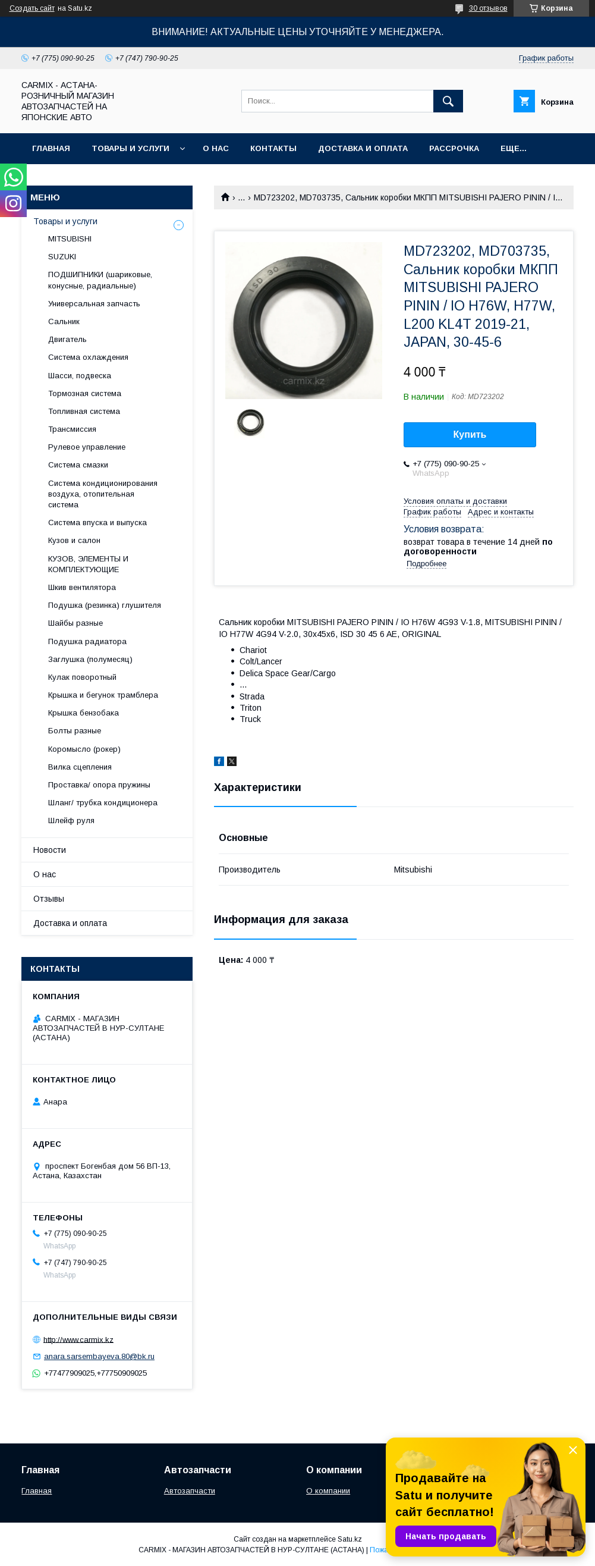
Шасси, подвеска (79, 375)
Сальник (64, 321)
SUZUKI (62, 256)
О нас (216, 148)
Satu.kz (350, 1539)
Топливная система (84, 411)
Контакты (273, 148)
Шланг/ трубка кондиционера (103, 802)
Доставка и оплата (363, 148)
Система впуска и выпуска (97, 522)
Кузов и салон (74, 540)
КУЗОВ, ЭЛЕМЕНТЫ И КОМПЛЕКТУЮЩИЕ (88, 564)
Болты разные (74, 730)
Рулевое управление (86, 447)
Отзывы (48, 898)
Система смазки (78, 464)
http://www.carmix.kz (78, 1339)
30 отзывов (488, 8)
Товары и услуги (130, 148)
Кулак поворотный (82, 677)
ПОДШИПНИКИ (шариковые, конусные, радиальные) (100, 280)
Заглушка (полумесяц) (90, 659)
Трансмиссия (72, 429)
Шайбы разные (75, 623)
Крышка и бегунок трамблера (103, 695)
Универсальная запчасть (94, 303)
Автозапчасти (189, 1490)
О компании (328, 1490)
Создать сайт (32, 8)
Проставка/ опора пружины (99, 784)
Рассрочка (454, 148)
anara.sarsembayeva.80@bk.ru (99, 1356)
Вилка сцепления (80, 766)
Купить (470, 434)
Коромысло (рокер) (84, 749)
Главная (51, 148)
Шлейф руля (71, 820)
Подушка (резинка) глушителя (104, 605)
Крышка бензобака (83, 712)
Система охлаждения (88, 357)
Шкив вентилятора (82, 587)
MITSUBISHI (70, 238)
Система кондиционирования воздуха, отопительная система (103, 494)
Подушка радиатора (87, 641)
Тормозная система (84, 393)
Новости (49, 850)
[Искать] (448, 101)
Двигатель (67, 339)
